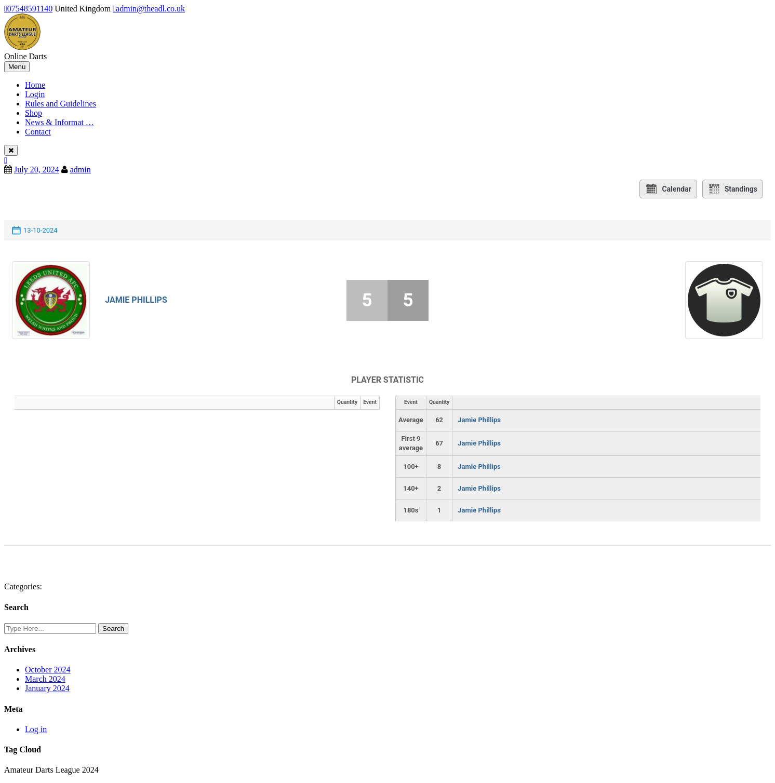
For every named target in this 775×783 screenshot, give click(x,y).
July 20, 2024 (36, 169)
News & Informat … (59, 122)
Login (35, 94)
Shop (33, 113)
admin (80, 169)
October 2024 (48, 669)
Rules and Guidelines (60, 103)
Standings (732, 189)
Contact (38, 131)
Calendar (668, 189)
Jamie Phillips (136, 300)
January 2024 (47, 688)
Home (35, 84)
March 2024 (45, 678)
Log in (36, 729)
